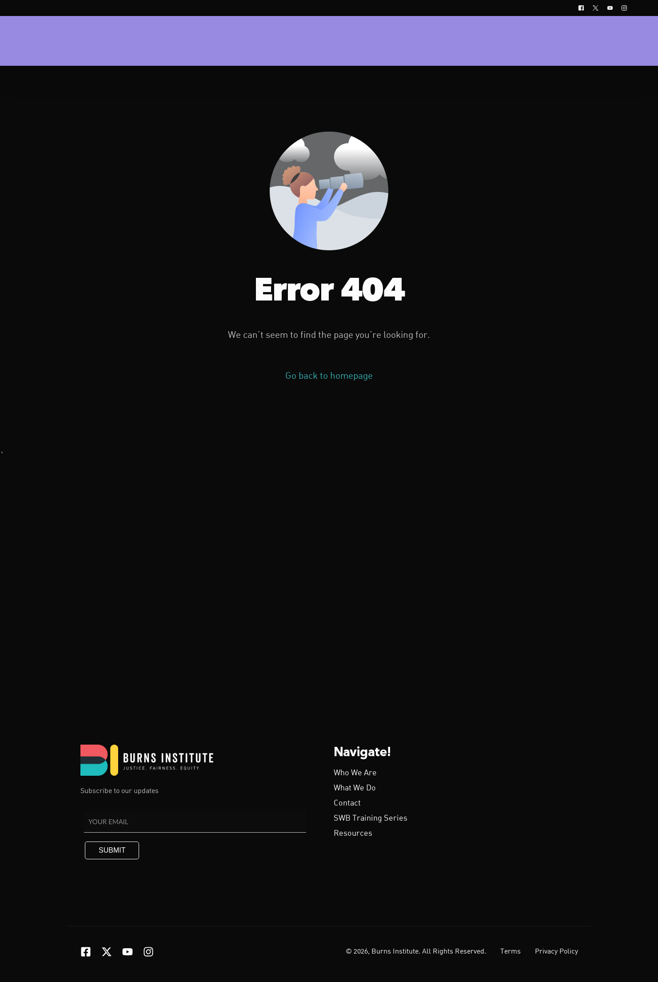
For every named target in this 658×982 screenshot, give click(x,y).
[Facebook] (581, 8)
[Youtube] (610, 8)
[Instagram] (622, 8)
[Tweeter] (595, 8)
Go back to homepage (329, 376)
